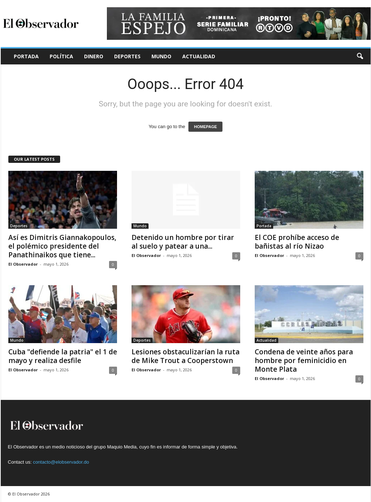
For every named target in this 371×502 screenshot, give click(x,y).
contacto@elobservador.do (61, 462)
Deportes (127, 56)
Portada (26, 56)
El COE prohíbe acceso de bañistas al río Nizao (297, 242)
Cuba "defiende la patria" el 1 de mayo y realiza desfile (62, 356)
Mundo (161, 56)
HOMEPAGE (205, 127)
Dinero (93, 56)
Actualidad (198, 56)
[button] (360, 56)
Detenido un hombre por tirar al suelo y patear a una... (183, 242)
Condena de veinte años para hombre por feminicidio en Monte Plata (304, 360)
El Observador (23, 264)
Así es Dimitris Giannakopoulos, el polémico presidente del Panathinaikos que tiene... (62, 246)
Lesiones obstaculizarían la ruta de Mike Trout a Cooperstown (185, 356)
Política (61, 56)
